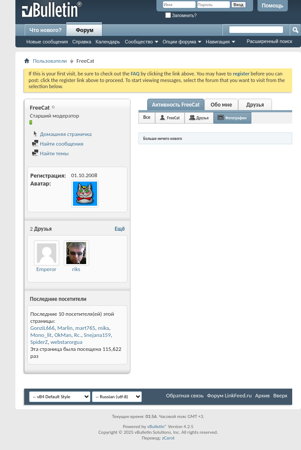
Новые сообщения (47, 41)
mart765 (85, 328)
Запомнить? (181, 15)
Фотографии (236, 117)
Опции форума (179, 41)
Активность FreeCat (175, 104)
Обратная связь (184, 395)
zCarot (168, 438)
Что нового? (45, 30)
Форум (84, 30)
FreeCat (173, 117)
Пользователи (50, 60)
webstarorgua (66, 342)
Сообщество (139, 41)
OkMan (63, 335)
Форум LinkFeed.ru (229, 395)
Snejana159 (97, 335)
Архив (262, 395)
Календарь (108, 41)
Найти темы (50, 153)
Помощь (272, 6)
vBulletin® (157, 426)
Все (146, 117)
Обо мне (221, 104)
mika (103, 328)
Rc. (77, 335)
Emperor (46, 269)
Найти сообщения (57, 143)
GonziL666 (42, 328)
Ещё (120, 228)
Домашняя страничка (62, 134)
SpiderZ (39, 342)
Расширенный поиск (269, 41)
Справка (81, 41)
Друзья (255, 104)
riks (76, 269)
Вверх (280, 395)
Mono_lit (40, 335)
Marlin (65, 328)
